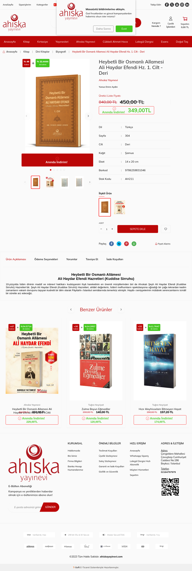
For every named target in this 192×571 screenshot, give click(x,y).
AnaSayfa (8, 4)
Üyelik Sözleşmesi (108, 455)
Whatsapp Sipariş (139, 455)
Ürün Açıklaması (16, 259)
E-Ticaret (85, 567)
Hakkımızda (74, 450)
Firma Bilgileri (75, 461)
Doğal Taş (182, 41)
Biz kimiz (72, 455)
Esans (164, 41)
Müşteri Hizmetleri (139, 469)
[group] (57, 112)
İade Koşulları (114, 259)
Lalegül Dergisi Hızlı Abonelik (140, 463)
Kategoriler (42, 4)
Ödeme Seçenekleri (46, 259)
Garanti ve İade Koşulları (111, 466)
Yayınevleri (62, 41)
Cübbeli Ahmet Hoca (115, 41)
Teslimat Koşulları (108, 450)
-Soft (76, 567)
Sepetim (134, 475)
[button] (50, 170)
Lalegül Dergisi (144, 41)
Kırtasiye (42, 41)
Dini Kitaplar (43, 51)
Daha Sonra (102, 28)
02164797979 (168, 472)
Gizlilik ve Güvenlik (108, 471)
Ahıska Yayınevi (85, 41)
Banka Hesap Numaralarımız (75, 468)
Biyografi (61, 51)
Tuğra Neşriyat (96, 404)
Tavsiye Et (92, 259)
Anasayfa (10, 41)
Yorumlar (71, 259)
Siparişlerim (25, 4)
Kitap (26, 41)
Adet (101, 223)
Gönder (50, 507)
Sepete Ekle (138, 229)
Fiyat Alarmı (162, 243)
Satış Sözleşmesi (107, 461)
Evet (124, 28)
